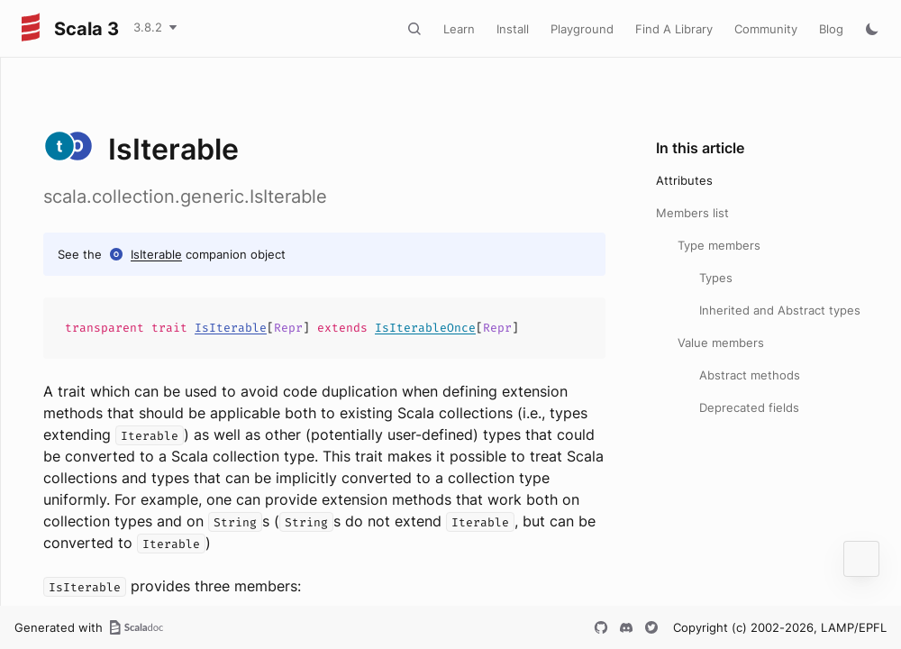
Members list (692, 213)
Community (765, 29)
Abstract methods (749, 375)
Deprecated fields (749, 407)
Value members (721, 342)
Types (716, 277)
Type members (719, 245)
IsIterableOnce (425, 327)
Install (512, 29)
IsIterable (156, 254)
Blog (831, 29)
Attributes (684, 180)
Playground (582, 29)
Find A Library (674, 29)
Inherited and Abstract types (779, 310)
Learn (459, 29)
